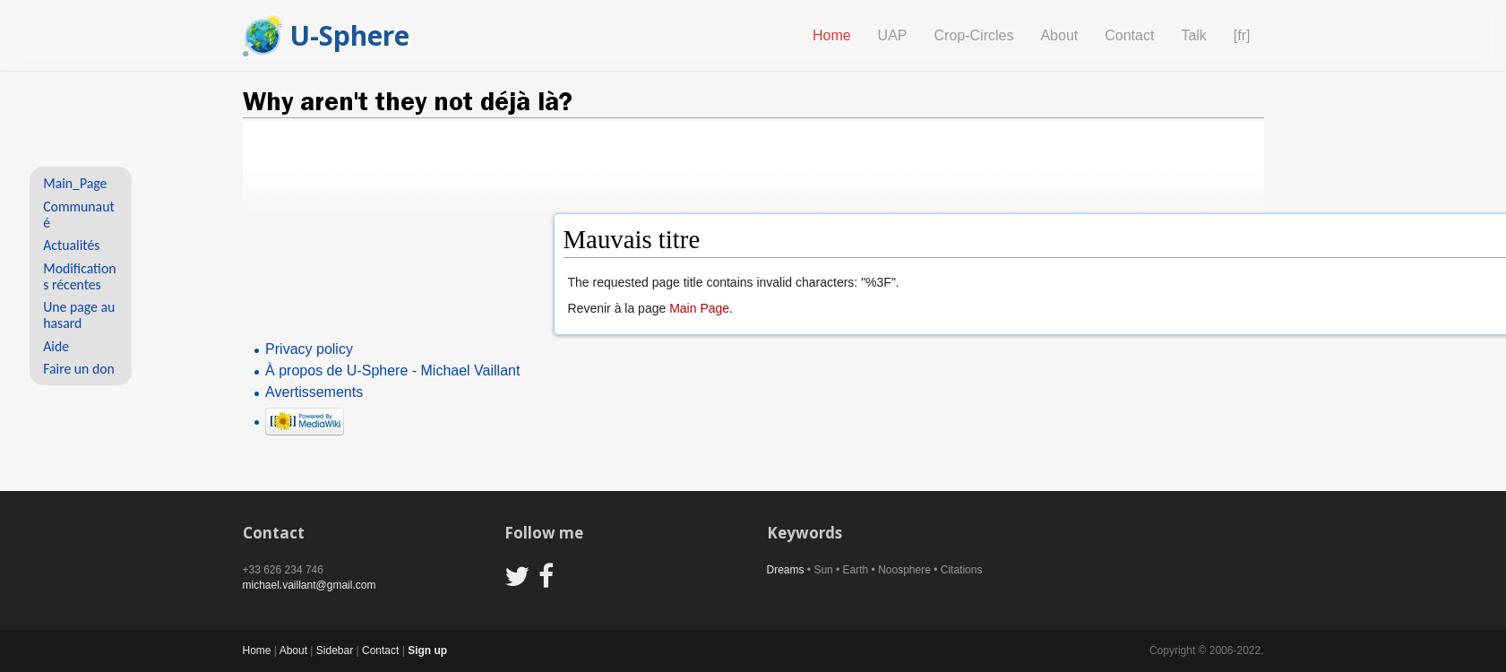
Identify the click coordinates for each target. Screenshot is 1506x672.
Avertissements (314, 392)
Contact (1129, 35)
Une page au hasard (79, 315)
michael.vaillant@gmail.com (309, 585)
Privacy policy (309, 349)
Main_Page (75, 183)
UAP (893, 35)
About (1059, 35)
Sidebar (334, 650)
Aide (56, 346)
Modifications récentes (79, 276)
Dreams (786, 570)
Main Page (699, 308)
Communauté (79, 214)
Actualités (71, 245)
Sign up (427, 650)
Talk (1193, 35)
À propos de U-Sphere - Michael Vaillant (392, 370)
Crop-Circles (974, 35)
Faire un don (79, 368)
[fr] (1242, 35)
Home (832, 35)
